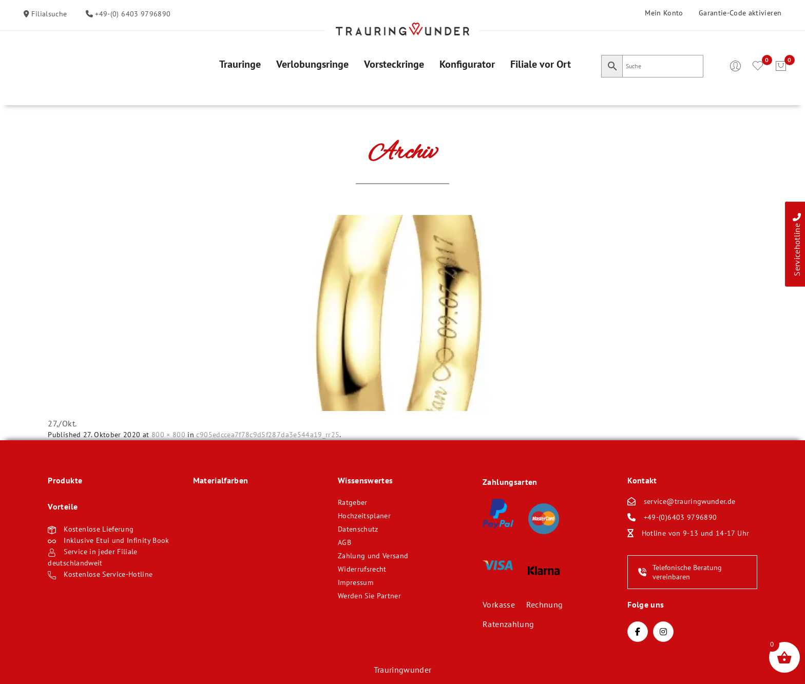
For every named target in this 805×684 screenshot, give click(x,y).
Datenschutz (358, 529)
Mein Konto (664, 12)
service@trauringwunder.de (690, 501)
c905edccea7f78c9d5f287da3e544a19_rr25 (267, 434)
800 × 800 (168, 434)
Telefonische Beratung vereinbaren (680, 572)
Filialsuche (48, 13)
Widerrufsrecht (362, 569)
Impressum (355, 582)
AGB (344, 542)
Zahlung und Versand (373, 555)
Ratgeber (353, 502)
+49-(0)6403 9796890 (680, 517)
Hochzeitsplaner (364, 515)
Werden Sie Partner (369, 595)
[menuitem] (240, 64)
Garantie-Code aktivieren (740, 12)
